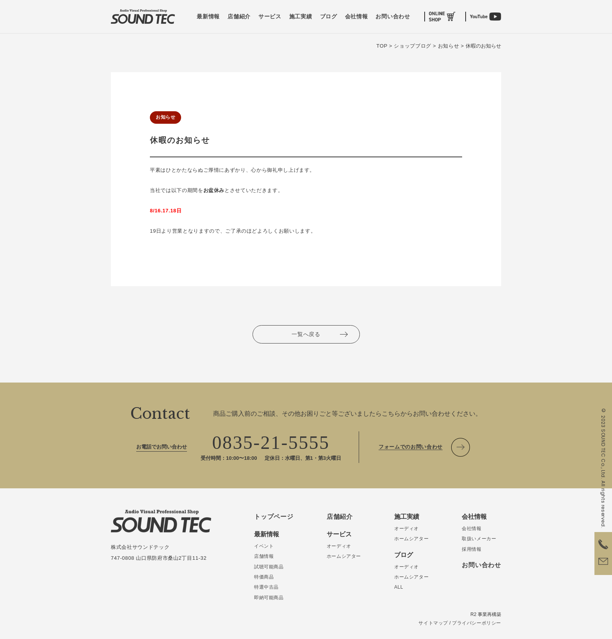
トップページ (274, 516)
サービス (269, 17)
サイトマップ (433, 623)
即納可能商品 (269, 597)
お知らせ (165, 117)
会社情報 (356, 17)
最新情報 (208, 17)
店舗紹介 (239, 17)
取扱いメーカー (479, 538)
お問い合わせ (392, 17)
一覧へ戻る (306, 334)
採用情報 (471, 549)
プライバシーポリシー (476, 623)
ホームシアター (344, 556)
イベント (264, 546)
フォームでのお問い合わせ (411, 447)
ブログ (328, 17)
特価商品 (264, 577)
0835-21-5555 (271, 442)
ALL (398, 587)
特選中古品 (266, 587)
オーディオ (339, 546)
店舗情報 (264, 556)
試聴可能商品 (269, 567)
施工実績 (300, 17)
